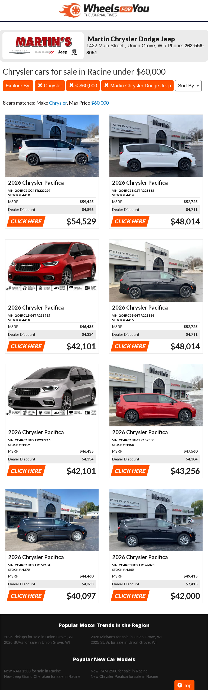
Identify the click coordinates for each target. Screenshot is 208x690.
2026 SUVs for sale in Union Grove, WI (37, 642)
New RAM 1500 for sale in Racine (32, 671)
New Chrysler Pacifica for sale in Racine (124, 676)
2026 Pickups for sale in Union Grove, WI (38, 637)
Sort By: (188, 85)
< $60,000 (83, 85)
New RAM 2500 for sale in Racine (119, 671)
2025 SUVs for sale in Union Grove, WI (124, 642)
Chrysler (50, 85)
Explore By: (18, 85)
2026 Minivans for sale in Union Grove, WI (126, 637)
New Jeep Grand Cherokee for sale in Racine (42, 676)
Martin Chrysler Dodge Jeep (137, 85)
